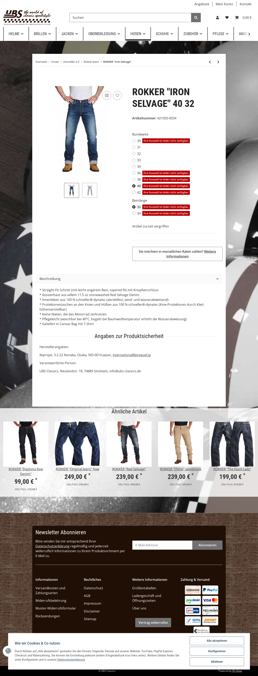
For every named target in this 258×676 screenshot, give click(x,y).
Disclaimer (92, 611)
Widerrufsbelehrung (50, 600)
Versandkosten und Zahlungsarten (50, 590)
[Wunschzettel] (227, 17)
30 (163, 140)
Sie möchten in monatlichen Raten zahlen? (177, 254)
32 (139, 153)
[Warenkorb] (243, 17)
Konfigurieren (217, 651)
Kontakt (246, 4)
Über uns (139, 608)
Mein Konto (224, 4)
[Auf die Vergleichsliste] (106, 95)
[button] (217, 17)
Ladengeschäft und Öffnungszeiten (146, 598)
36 (163, 173)
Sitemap (90, 619)
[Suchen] (130, 17)
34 (139, 166)
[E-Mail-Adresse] (162, 545)
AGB (87, 596)
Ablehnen (217, 661)
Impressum (92, 603)
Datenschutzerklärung (52, 546)
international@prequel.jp (132, 355)
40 (163, 186)
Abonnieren (207, 545)
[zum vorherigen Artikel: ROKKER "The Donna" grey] (210, 62)
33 (139, 160)
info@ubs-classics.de (125, 371)
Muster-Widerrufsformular (55, 608)
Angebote (202, 4)
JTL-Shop (237, 671)
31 (139, 147)
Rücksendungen (47, 616)
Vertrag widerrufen (153, 622)
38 (163, 179)
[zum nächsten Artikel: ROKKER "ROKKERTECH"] (218, 62)
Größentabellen (144, 588)
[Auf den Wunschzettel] (117, 95)
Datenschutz (93, 588)
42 (163, 192)
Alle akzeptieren (217, 640)
